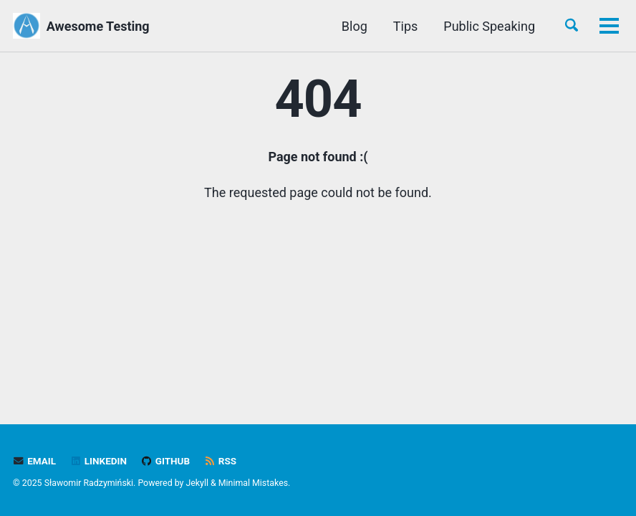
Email (34, 461)
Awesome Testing (98, 26)
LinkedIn (98, 461)
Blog (188, 26)
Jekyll (197, 483)
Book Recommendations (465, 26)
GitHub (165, 461)
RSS (220, 461)
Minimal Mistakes (253, 483)
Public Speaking (323, 26)
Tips (238, 26)
